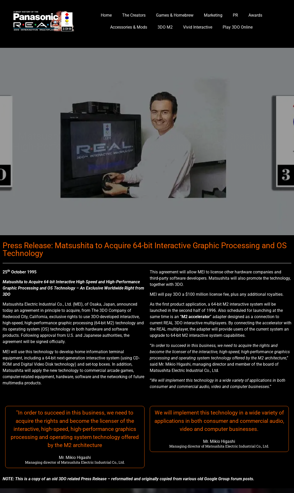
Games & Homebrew (174, 15)
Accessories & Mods (128, 27)
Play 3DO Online (238, 27)
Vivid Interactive (197, 27)
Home (106, 15)
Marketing (213, 15)
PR (235, 15)
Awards (255, 15)
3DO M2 (165, 27)
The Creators (134, 15)
